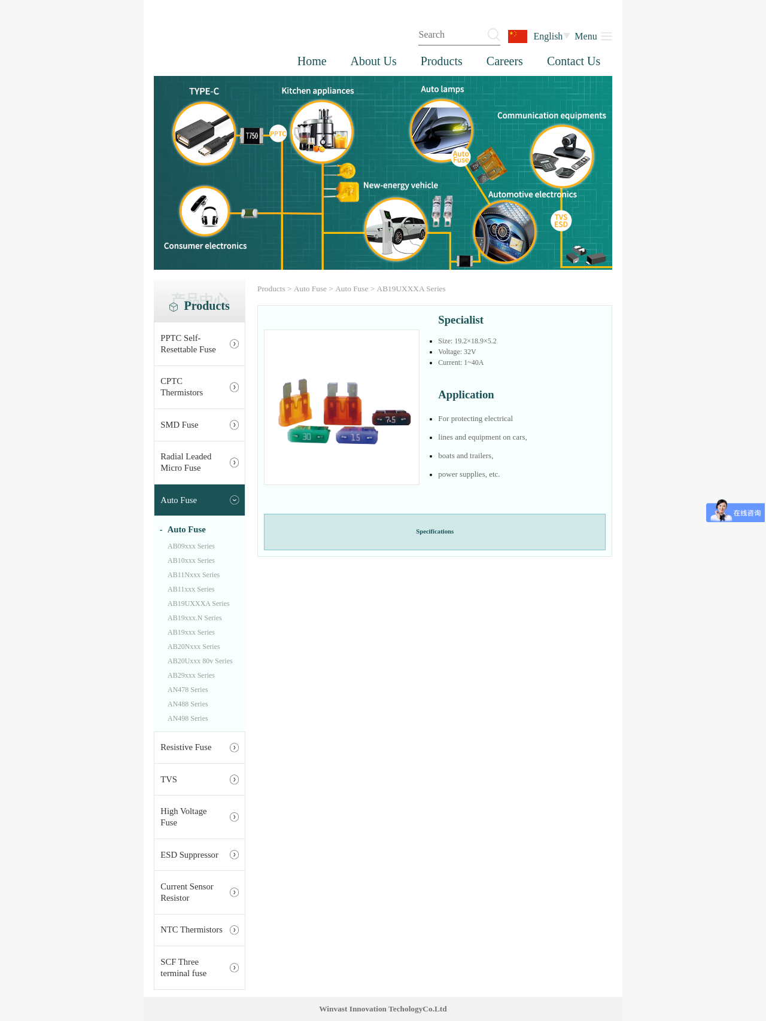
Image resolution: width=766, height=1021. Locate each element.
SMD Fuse (179, 424)
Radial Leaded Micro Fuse (185, 462)
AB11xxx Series (191, 589)
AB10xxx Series (191, 560)
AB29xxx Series (191, 675)
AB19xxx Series (191, 632)
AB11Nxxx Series (194, 575)
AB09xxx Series (191, 546)
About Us (374, 61)
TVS (168, 779)
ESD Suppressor (189, 855)
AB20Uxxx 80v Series (200, 661)
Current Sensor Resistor (186, 892)
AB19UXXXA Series (199, 603)
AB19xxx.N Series (195, 618)
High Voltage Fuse (183, 816)
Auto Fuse (178, 500)
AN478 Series (188, 689)
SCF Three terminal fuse (183, 967)
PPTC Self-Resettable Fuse (187, 343)
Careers (505, 61)
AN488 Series (188, 704)
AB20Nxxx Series (194, 646)
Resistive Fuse (185, 747)
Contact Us (573, 61)
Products (442, 61)
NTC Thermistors (191, 929)
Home (312, 61)
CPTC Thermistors (181, 386)
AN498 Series (188, 718)
